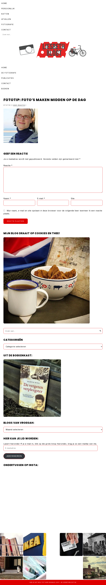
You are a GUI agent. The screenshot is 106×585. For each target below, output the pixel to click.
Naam (7, 198)
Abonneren (14, 456)
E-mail (41, 198)
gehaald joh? (54, 582)
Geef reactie (19, 105)
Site (72, 198)
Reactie (7, 165)
